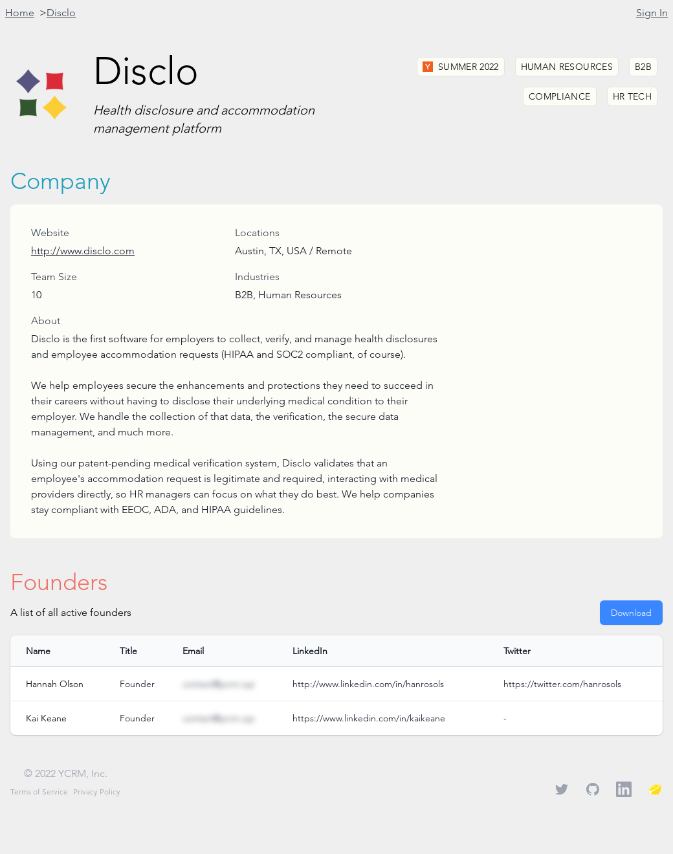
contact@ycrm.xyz (218, 684)
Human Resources (567, 66)
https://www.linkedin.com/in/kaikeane (368, 718)
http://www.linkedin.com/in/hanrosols (368, 684)
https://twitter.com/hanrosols (562, 684)
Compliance (560, 96)
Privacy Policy (96, 791)
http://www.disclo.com (83, 251)
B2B (643, 66)
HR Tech (632, 96)
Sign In (652, 12)
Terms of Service (39, 791)
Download (631, 613)
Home (19, 12)
